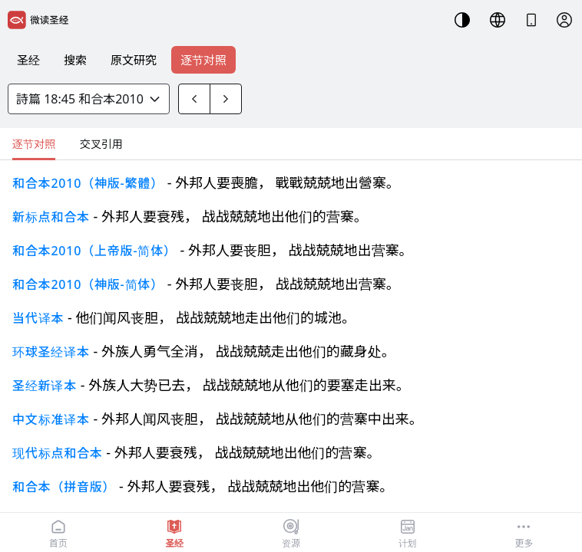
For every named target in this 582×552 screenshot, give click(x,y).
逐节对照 (203, 59)
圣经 (28, 59)
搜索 (75, 59)
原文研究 (134, 59)
